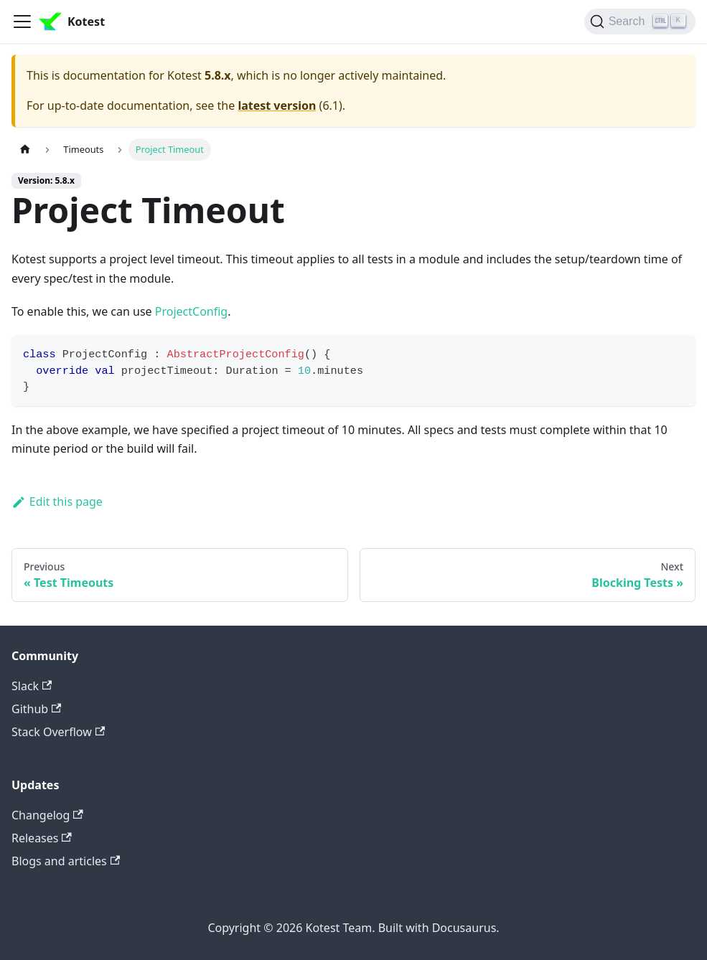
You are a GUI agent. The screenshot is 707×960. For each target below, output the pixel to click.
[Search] (640, 21)
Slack (31, 686)
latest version (277, 105)
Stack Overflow (58, 732)
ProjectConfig (191, 311)
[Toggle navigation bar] (22, 21)
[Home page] (25, 149)
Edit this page (57, 501)
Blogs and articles (65, 861)
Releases (41, 838)
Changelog (47, 815)
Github (36, 709)
